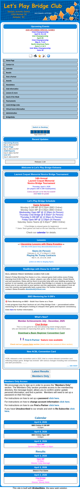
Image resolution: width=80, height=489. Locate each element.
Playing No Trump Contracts (41, 255)
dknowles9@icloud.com (36, 289)
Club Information (11, 89)
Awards (7, 81)
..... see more (72, 366)
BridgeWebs (9, 117)
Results (7, 73)
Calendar (8, 69)
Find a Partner (10, 77)
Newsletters (9, 85)
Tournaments (10, 101)
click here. (54, 398)
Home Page (9, 61)
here (39, 194)
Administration (10, 113)
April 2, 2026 (40, 475)
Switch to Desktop (40, 127)
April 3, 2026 (40, 456)
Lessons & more (11, 93)
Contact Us (9, 65)
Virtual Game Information (14, 109)
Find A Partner (30, 340)
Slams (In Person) (41, 251)
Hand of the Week (11, 97)
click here (64, 402)
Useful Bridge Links (12, 105)
